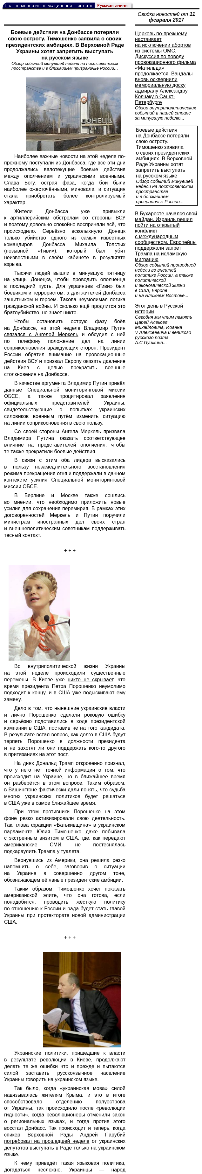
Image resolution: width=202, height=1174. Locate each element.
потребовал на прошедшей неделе (46, 1141)
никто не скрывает (90, 679)
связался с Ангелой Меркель (41, 334)
